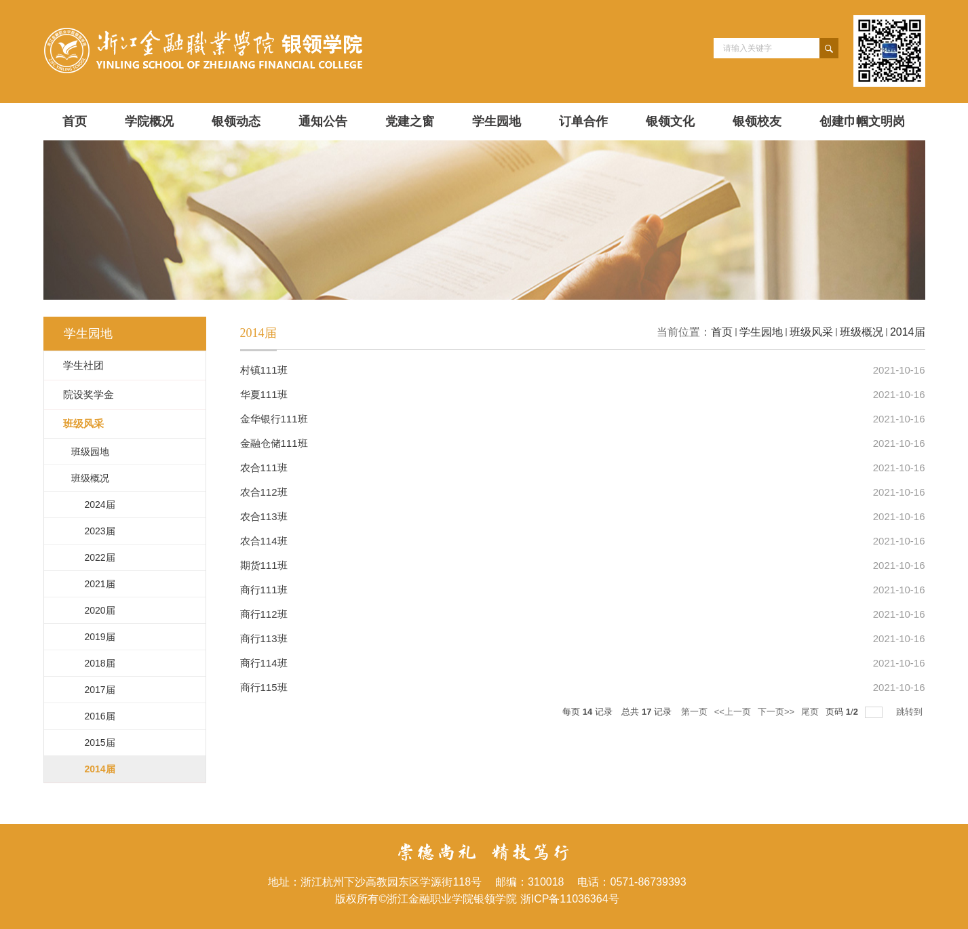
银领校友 (757, 121)
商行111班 (264, 589)
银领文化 (670, 121)
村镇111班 (264, 370)
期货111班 (264, 565)
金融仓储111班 (274, 443)
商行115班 (264, 687)
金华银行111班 (274, 418)
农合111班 (264, 467)
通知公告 (322, 121)
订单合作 (583, 121)
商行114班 (264, 663)
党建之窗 (409, 121)
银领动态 (236, 121)
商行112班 (264, 614)
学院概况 (149, 121)
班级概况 (861, 332)
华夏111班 (264, 394)
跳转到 (910, 712)
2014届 (907, 332)
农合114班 (264, 541)
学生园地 (496, 121)
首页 (74, 121)
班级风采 (811, 332)
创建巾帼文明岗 (862, 121)
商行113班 (264, 638)
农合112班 (264, 492)
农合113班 (264, 516)
